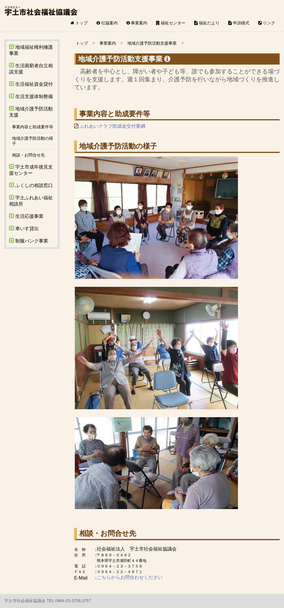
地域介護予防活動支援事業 (152, 43)
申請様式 (238, 23)
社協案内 (107, 23)
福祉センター (170, 23)
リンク (266, 23)
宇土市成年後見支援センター (31, 170)
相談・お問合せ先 (28, 155)
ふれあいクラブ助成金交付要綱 (112, 126)
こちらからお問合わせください (130, 577)
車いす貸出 (24, 228)
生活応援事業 (26, 216)
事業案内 (137, 23)
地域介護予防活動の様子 (32, 141)
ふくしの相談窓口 (31, 185)
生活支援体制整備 (31, 96)
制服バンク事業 (28, 240)
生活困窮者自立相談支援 (31, 68)
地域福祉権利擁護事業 (31, 50)
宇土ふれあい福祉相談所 (31, 200)
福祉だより (206, 23)
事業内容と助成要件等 (32, 126)
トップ (79, 23)
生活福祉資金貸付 (31, 84)
